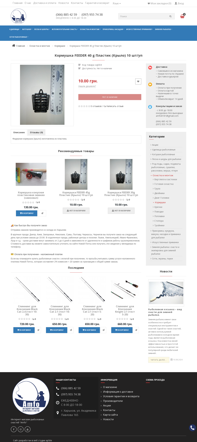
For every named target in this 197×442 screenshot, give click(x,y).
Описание (19, 132)
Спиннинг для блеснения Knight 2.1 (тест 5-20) (125, 310)
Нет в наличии (109, 96)
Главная (17, 3)
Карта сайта (110, 415)
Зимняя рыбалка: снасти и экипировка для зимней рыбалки (165, 250)
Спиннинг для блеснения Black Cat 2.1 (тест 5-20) (92, 310)
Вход (179, 3)
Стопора (158, 220)
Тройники (159, 225)
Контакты (77, 3)
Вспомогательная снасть (64, 29)
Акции (155, 144)
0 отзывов (96, 106)
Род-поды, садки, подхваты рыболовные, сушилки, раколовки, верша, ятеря (166, 167)
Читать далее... (159, 360)
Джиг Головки (161, 197)
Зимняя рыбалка (163, 29)
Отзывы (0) (36, 132)
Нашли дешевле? (87, 86)
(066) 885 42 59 (66, 14)
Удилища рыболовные (163, 149)
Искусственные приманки (139, 29)
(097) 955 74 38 (92, 14)
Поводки (158, 211)
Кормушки (160, 202)
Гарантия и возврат (97, 3)
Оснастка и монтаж (89, 29)
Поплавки (159, 216)
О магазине (110, 387)
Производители (113, 401)
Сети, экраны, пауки (162, 258)
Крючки (158, 206)
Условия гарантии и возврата (121, 396)
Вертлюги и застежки (165, 179)
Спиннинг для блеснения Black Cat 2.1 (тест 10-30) (59, 310)
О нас (28, 3)
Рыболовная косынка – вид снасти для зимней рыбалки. (165, 312)
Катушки (26, 29)
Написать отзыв (114, 106)
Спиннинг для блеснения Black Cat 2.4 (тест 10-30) (27, 310)
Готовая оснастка (163, 183)
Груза (157, 188)
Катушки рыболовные (163, 154)
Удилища (14, 29)
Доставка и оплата (44, 3)
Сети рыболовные (18, 37)
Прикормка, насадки (113, 29)
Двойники (159, 193)
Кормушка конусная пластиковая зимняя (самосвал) (31, 195)
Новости (63, 3)
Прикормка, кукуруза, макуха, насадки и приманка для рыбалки (166, 234)
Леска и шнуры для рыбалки (166, 159)
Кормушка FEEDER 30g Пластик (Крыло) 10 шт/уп (121, 194)
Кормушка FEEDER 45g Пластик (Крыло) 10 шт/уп (76, 194)
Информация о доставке (118, 392)
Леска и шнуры (41, 29)
